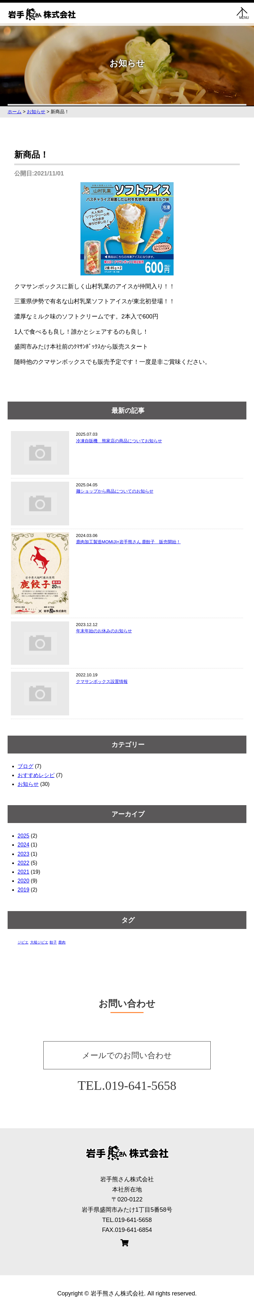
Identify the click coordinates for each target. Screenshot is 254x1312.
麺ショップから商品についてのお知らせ (114, 491)
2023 (23, 854)
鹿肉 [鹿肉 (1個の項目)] (61, 942)
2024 (23, 845)
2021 (23, 872)
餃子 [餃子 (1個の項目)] (53, 942)
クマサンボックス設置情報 (102, 681)
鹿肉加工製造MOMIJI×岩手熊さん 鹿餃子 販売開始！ (128, 541)
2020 (23, 881)
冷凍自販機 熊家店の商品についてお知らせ (119, 440)
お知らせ (28, 784)
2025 (23, 836)
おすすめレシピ (36, 775)
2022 (23, 863)
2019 (23, 890)
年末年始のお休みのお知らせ (104, 630)
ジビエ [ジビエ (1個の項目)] (23, 942)
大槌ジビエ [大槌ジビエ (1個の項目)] (39, 942)
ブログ (25, 766)
